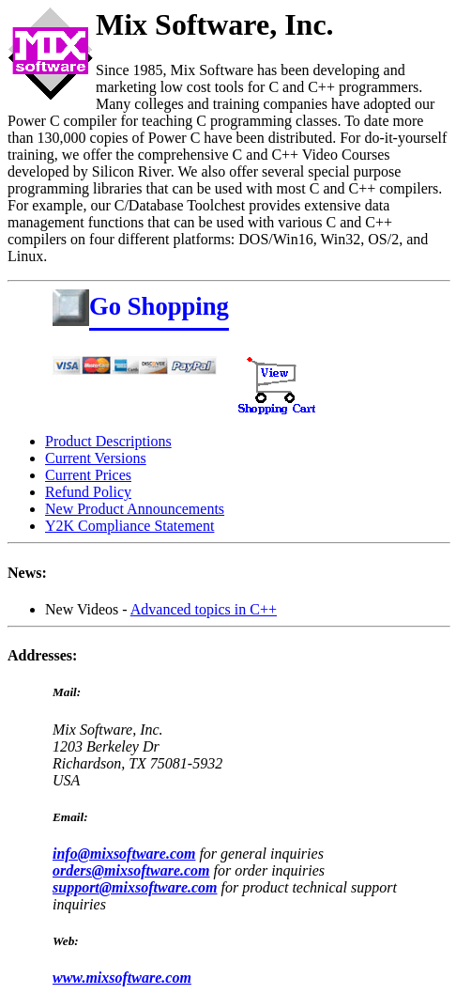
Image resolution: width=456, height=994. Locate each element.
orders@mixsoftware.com (131, 870)
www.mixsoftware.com (122, 978)
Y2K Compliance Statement (129, 526)
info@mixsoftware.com (124, 854)
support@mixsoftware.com (135, 887)
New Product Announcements (134, 509)
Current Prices (88, 475)
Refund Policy (88, 492)
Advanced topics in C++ (203, 609)
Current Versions (95, 458)
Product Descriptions (108, 441)
